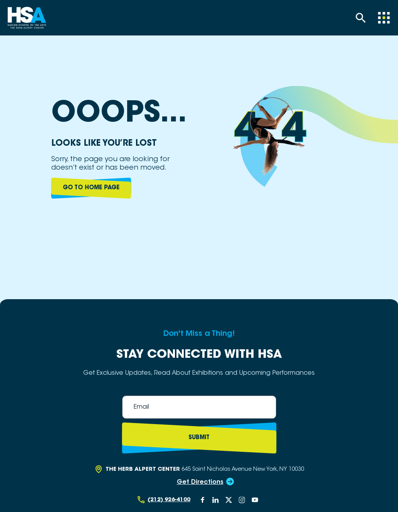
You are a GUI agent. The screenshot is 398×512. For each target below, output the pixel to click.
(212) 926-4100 (169, 500)
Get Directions (200, 482)
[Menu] (383, 18)
